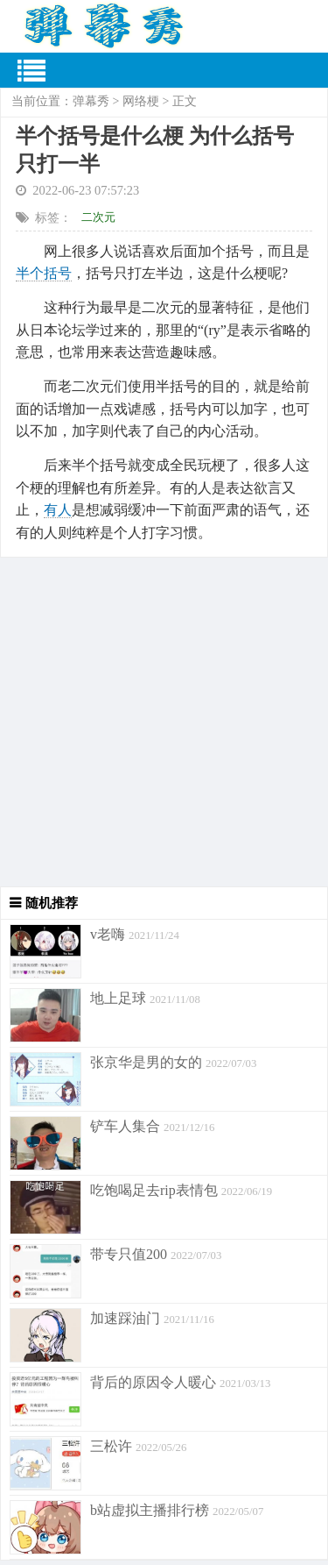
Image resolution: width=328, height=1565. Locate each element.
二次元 (98, 217)
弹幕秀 (91, 101)
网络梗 (140, 101)
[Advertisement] (164, 722)
